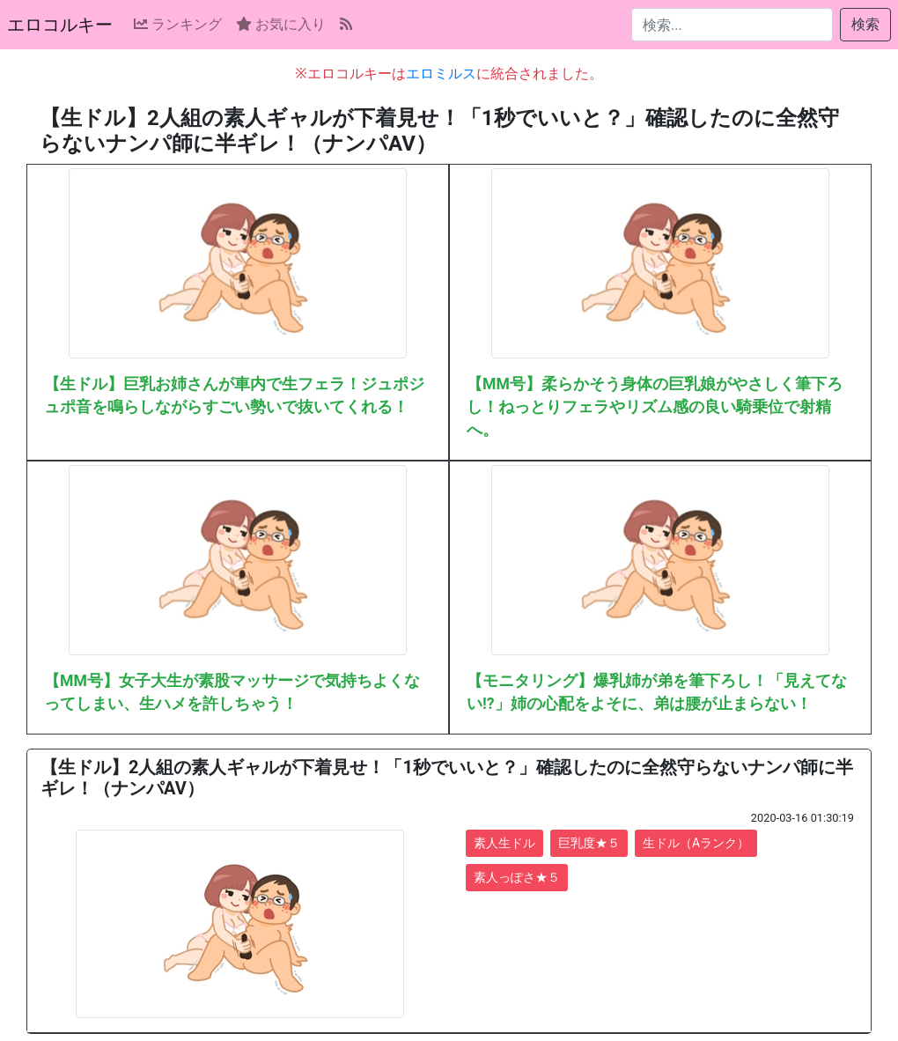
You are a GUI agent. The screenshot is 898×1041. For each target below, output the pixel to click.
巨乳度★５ (589, 843)
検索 (865, 24)
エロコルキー (60, 24)
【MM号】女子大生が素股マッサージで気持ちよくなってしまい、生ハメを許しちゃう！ (232, 692)
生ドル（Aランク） (696, 843)
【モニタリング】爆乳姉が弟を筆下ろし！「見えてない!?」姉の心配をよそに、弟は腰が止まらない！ (657, 692)
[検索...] (732, 24)
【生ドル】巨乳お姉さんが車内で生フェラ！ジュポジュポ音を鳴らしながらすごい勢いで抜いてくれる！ (234, 395)
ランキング (178, 24)
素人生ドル (504, 843)
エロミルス (441, 73)
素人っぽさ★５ (517, 877)
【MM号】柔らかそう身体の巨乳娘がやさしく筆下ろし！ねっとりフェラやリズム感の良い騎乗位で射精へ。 (655, 407)
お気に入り (281, 24)
